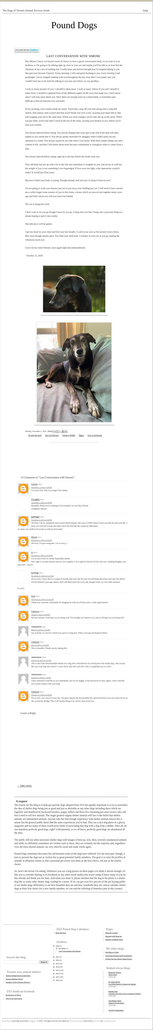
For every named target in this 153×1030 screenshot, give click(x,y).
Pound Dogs (74, 25)
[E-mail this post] (34, 435)
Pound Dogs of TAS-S (13, 995)
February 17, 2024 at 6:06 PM (41, 695)
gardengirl (35, 516)
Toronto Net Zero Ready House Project (118, 959)
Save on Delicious (52, 435)
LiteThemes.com (109, 1021)
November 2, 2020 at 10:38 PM (42, 555)
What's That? (113, 975)
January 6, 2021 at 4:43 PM (40, 615)
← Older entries (24, 786)
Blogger (32, 1021)
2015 (57, 963)
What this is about (111, 933)
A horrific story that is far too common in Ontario (125, 994)
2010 (57, 980)
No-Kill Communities (116, 1010)
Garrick (34, 484)
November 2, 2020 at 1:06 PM (41, 487)
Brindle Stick (113, 991)
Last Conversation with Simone (73, 56)
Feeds (145, 10)
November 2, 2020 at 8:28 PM (41, 520)
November (62, 948)
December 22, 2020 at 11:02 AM (42, 599)
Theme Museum (76, 1021)
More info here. (61, 933)
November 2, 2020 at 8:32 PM (41, 540)
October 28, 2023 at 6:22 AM (41, 660)
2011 (57, 977)
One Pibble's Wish (115, 1001)
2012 (57, 973)
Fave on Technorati (95, 435)
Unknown (35, 611)
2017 (57, 957)
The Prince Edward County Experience (118, 956)
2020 (57, 946)
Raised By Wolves (115, 972)
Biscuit (34, 537)
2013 (57, 970)
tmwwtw (96, 1021)
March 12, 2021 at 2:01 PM (40, 630)
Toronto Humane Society (14, 979)
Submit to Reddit (68, 435)
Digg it (81, 435)
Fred (33, 596)
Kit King (34, 572)
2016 (57, 960)
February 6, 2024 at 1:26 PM (41, 678)
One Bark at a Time (112, 952)
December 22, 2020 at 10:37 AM (42, 576)
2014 (57, 967)
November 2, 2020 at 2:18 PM (41, 502)
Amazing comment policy (114, 939)
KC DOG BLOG (114, 982)
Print (50, 431)
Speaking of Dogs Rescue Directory (18, 982)
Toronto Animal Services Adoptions (18, 975)
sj (32, 552)
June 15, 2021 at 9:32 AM (40, 645)
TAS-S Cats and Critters (14, 998)
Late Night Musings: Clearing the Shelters (122, 984)
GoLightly (35, 499)
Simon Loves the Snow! (116, 1003)
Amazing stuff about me (113, 936)
